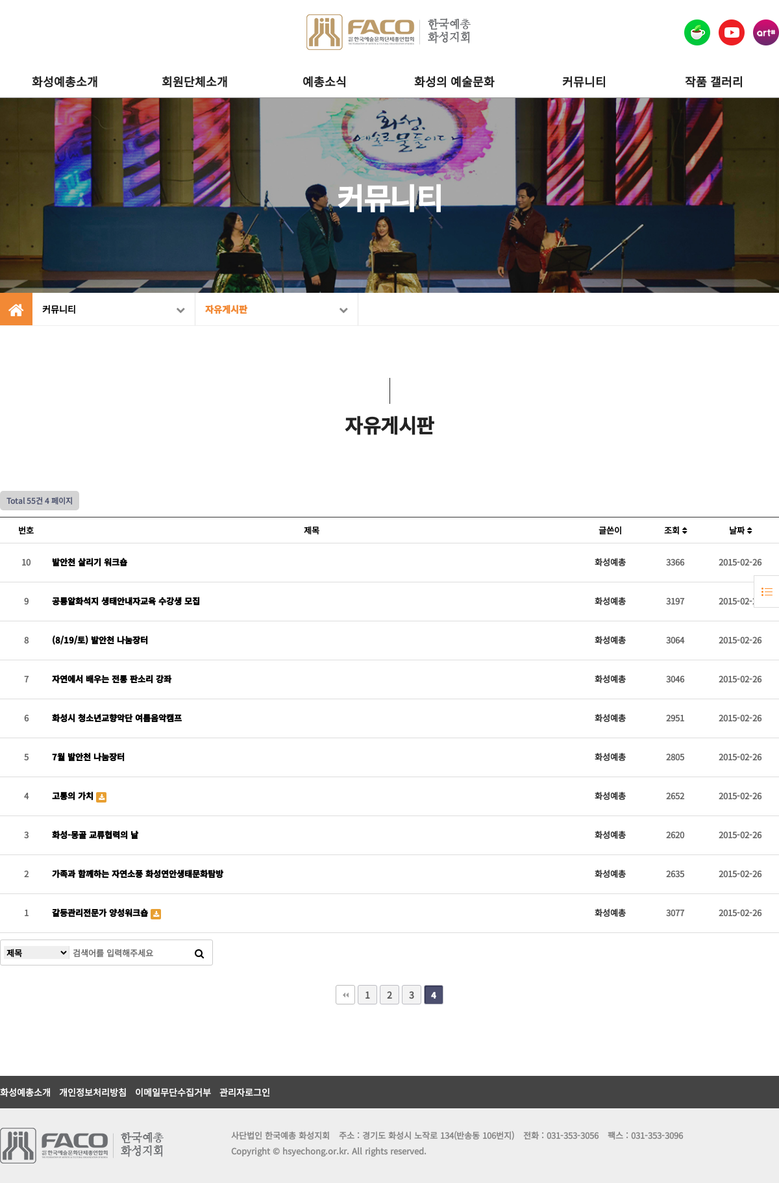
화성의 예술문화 (454, 81)
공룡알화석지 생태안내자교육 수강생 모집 (126, 601)
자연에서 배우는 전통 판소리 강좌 (111, 679)
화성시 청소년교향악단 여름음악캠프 (117, 718)
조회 (675, 530)
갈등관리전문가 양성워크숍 (101, 912)
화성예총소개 (65, 81)
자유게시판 (276, 309)
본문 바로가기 (0, 0)
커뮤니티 (584, 81)
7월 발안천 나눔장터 (88, 757)
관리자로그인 (244, 1092)
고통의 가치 (74, 796)
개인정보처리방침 (93, 1092)
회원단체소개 (195, 81)
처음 (345, 994)
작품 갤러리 (714, 81)
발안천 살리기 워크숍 (89, 562)
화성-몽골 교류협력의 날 (95, 834)
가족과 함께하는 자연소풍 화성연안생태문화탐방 (137, 873)
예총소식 (325, 81)
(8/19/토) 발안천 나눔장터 (100, 640)
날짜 (740, 530)
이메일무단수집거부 (173, 1092)
